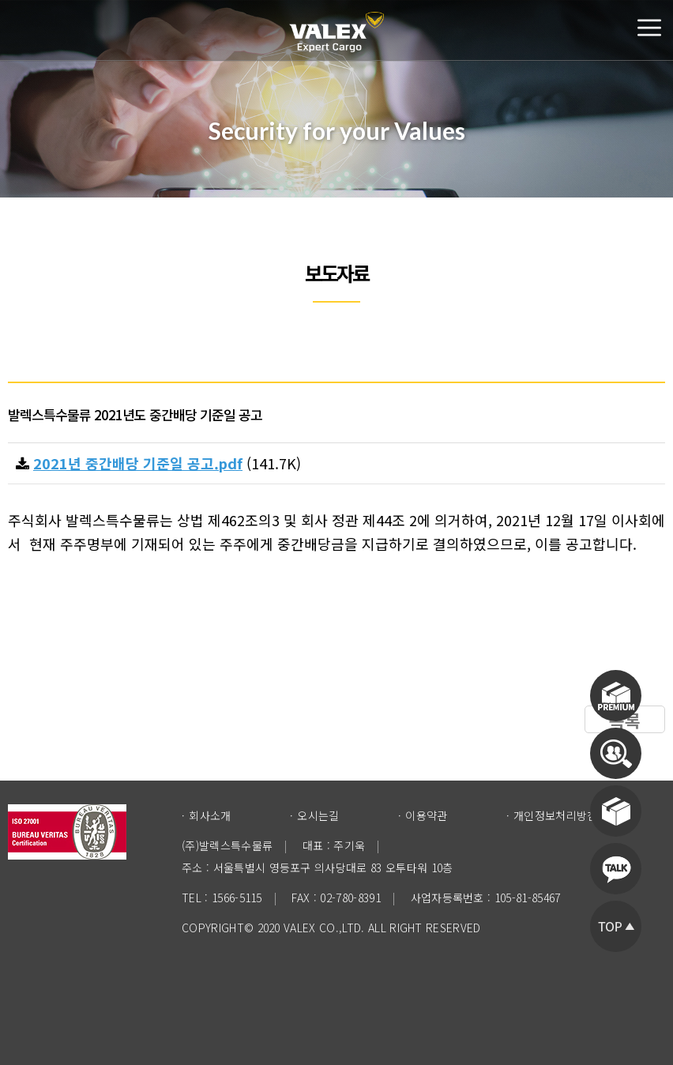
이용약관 (426, 815)
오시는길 (318, 815)
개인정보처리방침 (555, 815)
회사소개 (210, 815)
